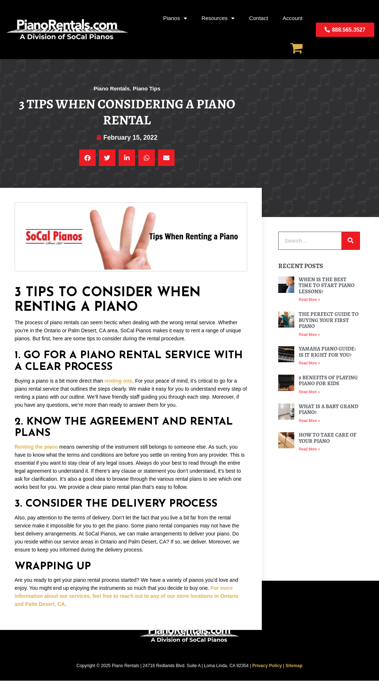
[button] (87, 158)
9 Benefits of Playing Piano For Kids (328, 381)
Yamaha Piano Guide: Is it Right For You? (327, 352)
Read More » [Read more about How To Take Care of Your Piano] (309, 450)
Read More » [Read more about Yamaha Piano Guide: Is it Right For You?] (309, 363)
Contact (258, 18)
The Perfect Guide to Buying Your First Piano (329, 320)
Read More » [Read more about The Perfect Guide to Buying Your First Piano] (309, 335)
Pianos (175, 18)
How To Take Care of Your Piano (327, 438)
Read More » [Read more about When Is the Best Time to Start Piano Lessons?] (309, 300)
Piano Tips (147, 88)
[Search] (350, 241)
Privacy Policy (267, 665)
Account (292, 18)
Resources (218, 18)
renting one (118, 381)
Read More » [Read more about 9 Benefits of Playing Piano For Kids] (309, 392)
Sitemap (294, 665)
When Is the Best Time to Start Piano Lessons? (327, 285)
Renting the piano (36, 447)
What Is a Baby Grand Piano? (328, 409)
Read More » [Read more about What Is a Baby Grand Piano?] (309, 421)
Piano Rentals (111, 88)
